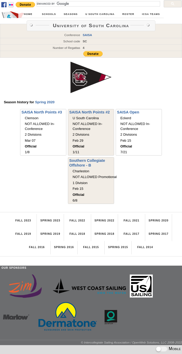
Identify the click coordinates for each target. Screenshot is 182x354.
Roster (128, 14)
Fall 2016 (37, 247)
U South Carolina (100, 14)
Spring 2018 (104, 233)
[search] (98, 3)
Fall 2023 (23, 220)
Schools (49, 14)
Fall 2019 (23, 233)
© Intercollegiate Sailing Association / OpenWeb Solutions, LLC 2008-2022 (131, 342)
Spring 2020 (45, 102)
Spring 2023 (50, 220)
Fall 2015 (91, 247)
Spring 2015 (118, 247)
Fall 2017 (131, 233)
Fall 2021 (131, 220)
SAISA (87, 35)
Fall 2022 (77, 220)
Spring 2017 (158, 233)
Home (28, 14)
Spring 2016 (64, 247)
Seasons (71, 14)
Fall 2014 (145, 247)
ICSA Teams (151, 14)
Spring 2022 (104, 220)
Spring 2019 (50, 233)
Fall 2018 (77, 233)
